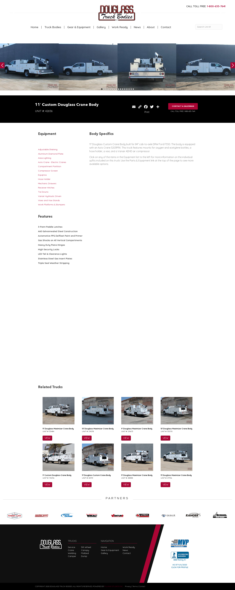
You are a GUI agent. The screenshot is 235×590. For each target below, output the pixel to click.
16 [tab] (133, 89)
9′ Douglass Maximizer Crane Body (136, 429)
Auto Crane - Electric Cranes (52, 162)
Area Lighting (44, 158)
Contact (166, 27)
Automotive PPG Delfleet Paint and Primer (60, 236)
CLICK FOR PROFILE (179, 567)
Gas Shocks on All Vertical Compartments (60, 240)
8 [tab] (116, 89)
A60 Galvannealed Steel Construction (58, 231)
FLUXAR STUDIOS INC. (114, 586)
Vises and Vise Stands (49, 200)
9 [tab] (118, 89)
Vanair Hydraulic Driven (49, 196)
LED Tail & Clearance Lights (52, 254)
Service (71, 547)
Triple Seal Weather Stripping (53, 263)
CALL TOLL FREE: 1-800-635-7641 (183, 111)
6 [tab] (112, 89)
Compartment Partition (49, 166)
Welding (72, 553)
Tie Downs (43, 191)
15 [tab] (131, 89)
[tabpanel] (29, 66)
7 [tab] (114, 89)
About (151, 27)
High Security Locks (48, 249)
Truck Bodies (53, 27)
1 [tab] (102, 89)
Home (34, 27)
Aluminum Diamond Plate (50, 153)
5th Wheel (86, 547)
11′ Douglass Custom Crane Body (96, 475)
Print (146, 112)
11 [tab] (122, 89)
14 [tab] (129, 89)
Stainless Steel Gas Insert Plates (55, 258)
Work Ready (120, 27)
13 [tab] (127, 89)
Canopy (85, 550)
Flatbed (85, 553)
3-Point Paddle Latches (50, 227)
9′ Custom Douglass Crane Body (57, 475)
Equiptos (42, 175)
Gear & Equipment (79, 27)
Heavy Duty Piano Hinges (51, 245)
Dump (84, 556)
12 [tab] (125, 89)
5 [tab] (110, 89)
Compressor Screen (48, 170)
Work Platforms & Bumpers (51, 204)
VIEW (47, 438)
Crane (71, 550)
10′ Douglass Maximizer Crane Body (98, 429)
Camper (72, 556)
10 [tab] (120, 89)
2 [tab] (104, 89)
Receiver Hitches (46, 187)
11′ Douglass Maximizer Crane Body (58, 429)
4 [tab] (108, 89)
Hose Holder (44, 179)
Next (233, 65)
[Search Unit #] (208, 27)
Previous (2, 65)
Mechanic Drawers (47, 183)
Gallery (101, 27)
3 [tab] (106, 89)
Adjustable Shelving (47, 149)
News (137, 27)
